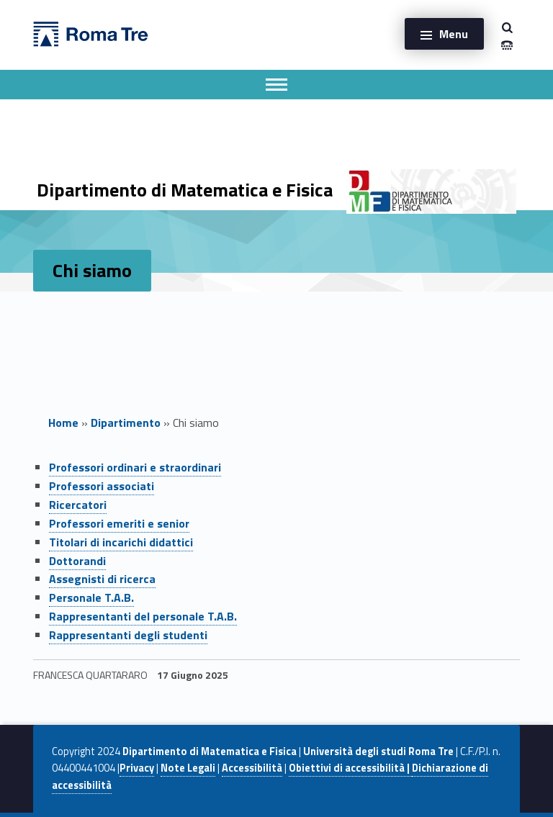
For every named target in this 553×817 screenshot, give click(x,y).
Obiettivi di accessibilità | (350, 768)
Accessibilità (252, 768)
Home (63, 422)
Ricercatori (78, 504)
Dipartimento (126, 422)
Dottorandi (77, 560)
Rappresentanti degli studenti (128, 635)
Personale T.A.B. (91, 597)
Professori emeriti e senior (119, 523)
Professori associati (101, 486)
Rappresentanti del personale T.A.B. (143, 616)
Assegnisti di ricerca (102, 578)
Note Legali (188, 768)
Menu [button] (453, 33)
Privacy (137, 768)
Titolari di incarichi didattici (121, 542)
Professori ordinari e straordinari (135, 467)
